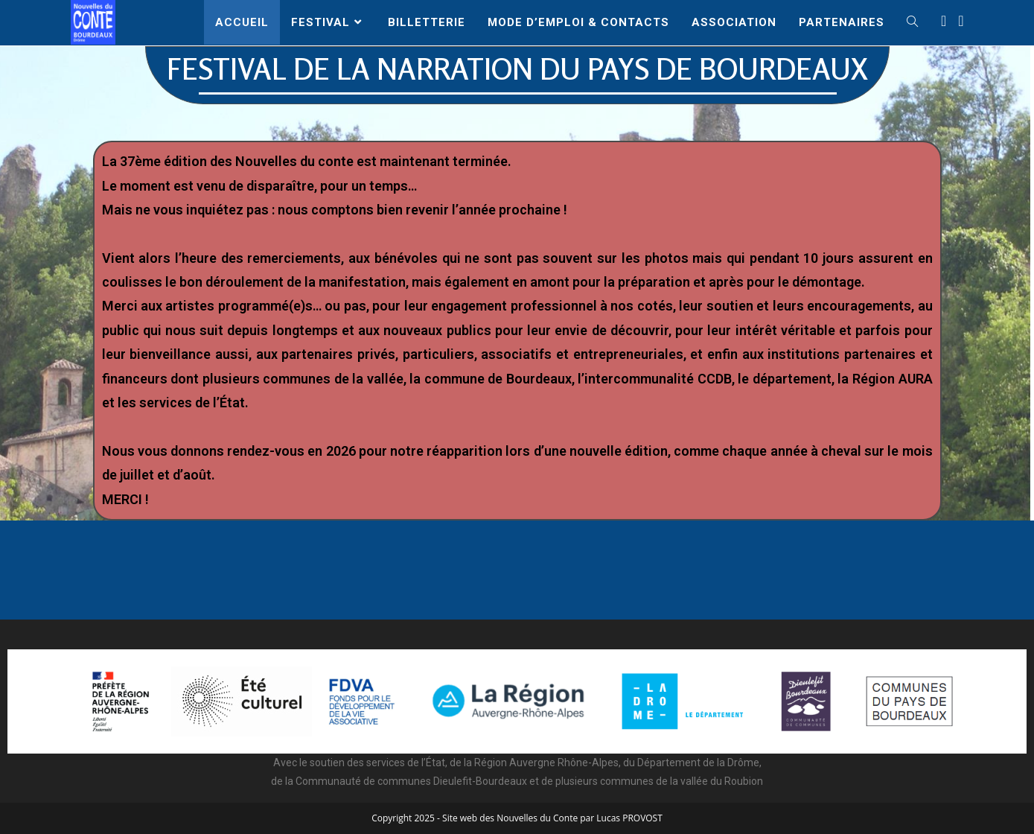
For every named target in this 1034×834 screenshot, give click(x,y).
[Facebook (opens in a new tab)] (943, 20)
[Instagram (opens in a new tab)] (960, 20)
